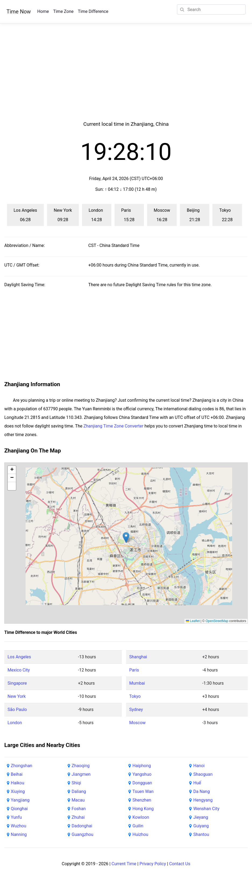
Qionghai (19, 808)
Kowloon (141, 817)
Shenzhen (142, 800)
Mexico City (19, 670)
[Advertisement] (126, 78)
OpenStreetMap (216, 621)
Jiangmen (81, 774)
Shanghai (138, 656)
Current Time (124, 863)
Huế (197, 782)
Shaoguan (202, 774)
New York (17, 696)
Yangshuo (142, 774)
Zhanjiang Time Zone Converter (113, 426)
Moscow (137, 722)
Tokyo (135, 696)
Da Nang (201, 791)
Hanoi (199, 765)
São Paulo (17, 709)
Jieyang (200, 817)
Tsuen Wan (143, 791)
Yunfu (16, 817)
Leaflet (193, 621)
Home (43, 11)
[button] (126, 537)
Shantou (201, 834)
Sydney (136, 709)
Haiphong (142, 765)
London (15, 722)
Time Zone (63, 11)
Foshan (79, 808)
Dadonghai (82, 825)
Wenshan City (206, 808)
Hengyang (203, 800)
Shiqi (76, 782)
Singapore (17, 683)
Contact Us (179, 863)
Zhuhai (78, 817)
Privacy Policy (153, 863)
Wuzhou (18, 825)
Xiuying (18, 791)
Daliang (79, 791)
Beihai (17, 774)
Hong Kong (143, 808)
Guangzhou (82, 834)
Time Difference (93, 11)
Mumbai (137, 683)
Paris (134, 670)
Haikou (17, 782)
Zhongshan (21, 765)
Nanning (19, 834)
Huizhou (140, 834)
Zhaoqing (81, 765)
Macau (78, 800)
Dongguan (142, 782)
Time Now (18, 11)
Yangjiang (20, 800)
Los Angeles (19, 656)
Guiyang (201, 825)
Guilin (138, 825)
